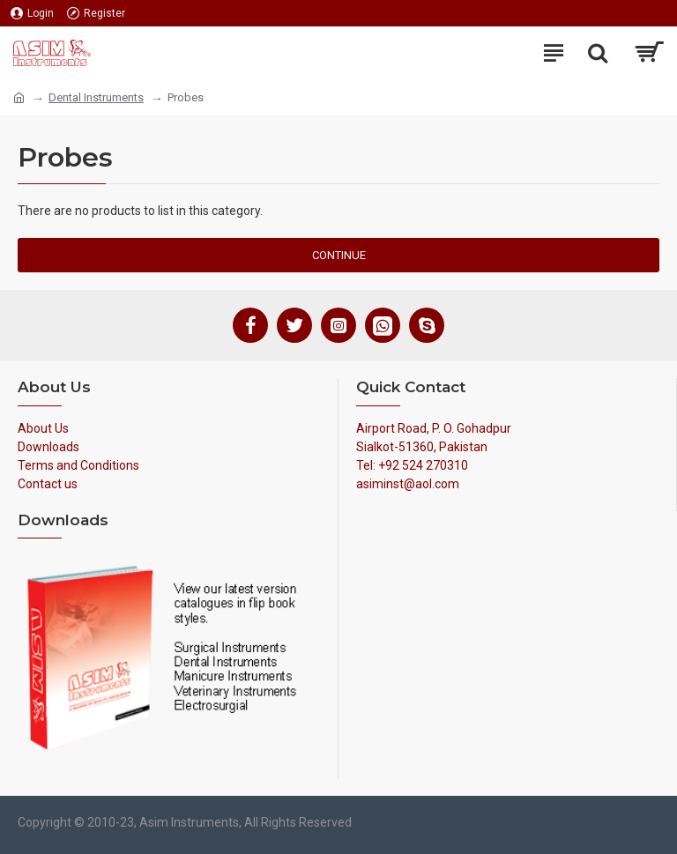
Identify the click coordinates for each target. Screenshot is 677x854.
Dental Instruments (96, 97)
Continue (339, 255)
